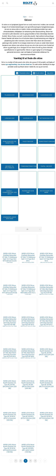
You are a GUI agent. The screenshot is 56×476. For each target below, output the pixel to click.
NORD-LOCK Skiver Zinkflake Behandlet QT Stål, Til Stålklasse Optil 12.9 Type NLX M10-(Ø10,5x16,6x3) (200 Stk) (9, 258)
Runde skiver (38, 73)
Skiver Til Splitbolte (9, 167)
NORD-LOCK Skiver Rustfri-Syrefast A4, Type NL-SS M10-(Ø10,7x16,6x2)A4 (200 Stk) (9, 416)
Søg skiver (50, 73)
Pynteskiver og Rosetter (9, 142)
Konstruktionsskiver (47, 141)
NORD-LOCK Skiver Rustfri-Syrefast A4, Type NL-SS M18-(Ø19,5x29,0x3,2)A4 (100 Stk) (9, 448)
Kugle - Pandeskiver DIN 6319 (10, 192)
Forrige (11, 461)
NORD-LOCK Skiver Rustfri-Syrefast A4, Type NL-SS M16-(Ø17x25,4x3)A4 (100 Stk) (46, 416)
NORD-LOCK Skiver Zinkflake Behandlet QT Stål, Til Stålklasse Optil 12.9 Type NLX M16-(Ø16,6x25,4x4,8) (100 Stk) (9, 289)
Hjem (24, 17)
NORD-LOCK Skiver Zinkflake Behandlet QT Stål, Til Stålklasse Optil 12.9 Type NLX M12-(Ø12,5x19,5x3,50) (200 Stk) (28, 259)
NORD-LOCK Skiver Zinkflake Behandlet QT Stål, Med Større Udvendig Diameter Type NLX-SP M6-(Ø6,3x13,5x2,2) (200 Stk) (46, 290)
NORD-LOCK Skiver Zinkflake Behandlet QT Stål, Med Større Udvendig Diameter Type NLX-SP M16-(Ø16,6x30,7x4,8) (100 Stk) (9, 354)
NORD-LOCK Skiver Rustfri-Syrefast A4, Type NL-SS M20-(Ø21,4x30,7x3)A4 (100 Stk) (28, 448)
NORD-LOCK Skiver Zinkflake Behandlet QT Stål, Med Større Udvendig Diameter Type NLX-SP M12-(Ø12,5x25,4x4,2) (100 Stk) (46, 322)
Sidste (45, 461)
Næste (40, 461)
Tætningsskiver (46, 118)
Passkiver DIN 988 (28, 191)
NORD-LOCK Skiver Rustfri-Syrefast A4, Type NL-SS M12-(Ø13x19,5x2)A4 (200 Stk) (28, 416)
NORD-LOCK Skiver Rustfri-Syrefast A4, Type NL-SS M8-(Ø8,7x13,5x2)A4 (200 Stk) (46, 384)
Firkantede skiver (23, 73)
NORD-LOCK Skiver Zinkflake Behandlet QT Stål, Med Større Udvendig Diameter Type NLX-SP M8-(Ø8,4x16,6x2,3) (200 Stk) (10, 322)
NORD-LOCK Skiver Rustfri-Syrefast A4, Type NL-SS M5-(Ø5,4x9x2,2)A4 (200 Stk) (10, 384)
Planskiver (10, 95)
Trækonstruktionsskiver (29, 166)
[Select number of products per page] (28, 229)
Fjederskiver (46, 95)
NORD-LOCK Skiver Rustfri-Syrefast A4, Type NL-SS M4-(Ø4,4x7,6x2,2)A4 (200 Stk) (46, 352)
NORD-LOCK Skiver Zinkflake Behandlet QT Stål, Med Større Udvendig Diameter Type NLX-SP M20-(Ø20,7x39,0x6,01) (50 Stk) (28, 354)
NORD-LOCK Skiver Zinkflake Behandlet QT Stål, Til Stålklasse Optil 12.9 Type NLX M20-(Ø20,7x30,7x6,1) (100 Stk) (28, 289)
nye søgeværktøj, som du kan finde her (18, 64)
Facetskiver (28, 141)
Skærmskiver (28, 95)
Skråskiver (28, 118)
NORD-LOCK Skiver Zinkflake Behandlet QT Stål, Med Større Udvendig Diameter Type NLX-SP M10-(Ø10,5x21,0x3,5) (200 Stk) (28, 322)
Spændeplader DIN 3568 (9, 217)
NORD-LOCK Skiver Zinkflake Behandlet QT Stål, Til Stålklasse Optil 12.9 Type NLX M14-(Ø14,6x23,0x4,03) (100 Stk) (46, 259)
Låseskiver (9, 118)
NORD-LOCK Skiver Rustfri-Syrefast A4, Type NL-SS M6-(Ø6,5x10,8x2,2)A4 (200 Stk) (28, 384)
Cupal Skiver (46, 166)
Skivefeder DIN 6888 (46, 191)
